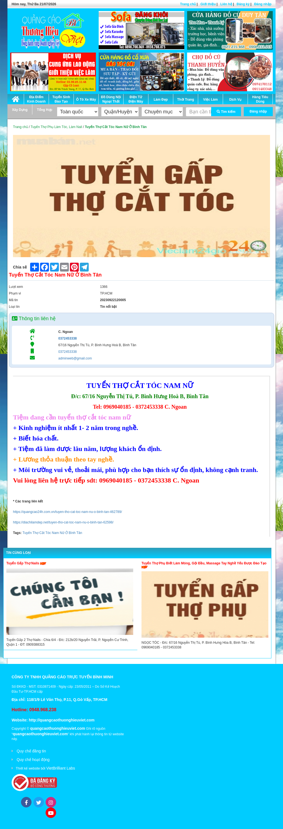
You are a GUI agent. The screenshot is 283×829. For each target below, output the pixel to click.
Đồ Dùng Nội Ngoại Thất (111, 99)
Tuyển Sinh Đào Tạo (61, 99)
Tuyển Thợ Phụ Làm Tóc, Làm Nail (56, 127)
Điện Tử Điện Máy (136, 99)
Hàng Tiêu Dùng (260, 99)
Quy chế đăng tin (31, 751)
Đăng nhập (262, 4)
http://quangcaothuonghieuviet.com (62, 720)
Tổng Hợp (44, 110)
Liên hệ (226, 4)
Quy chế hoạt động (33, 759)
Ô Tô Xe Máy (86, 99)
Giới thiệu (208, 4)
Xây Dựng (19, 110)
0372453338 (67, 338)
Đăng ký (243, 4)
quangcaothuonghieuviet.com (57, 728)
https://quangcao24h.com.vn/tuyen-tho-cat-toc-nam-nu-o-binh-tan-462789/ (67, 512)
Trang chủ (188, 4)
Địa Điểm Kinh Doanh (36, 99)
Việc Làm (210, 99)
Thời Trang (185, 99)
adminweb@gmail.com (75, 358)
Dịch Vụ (235, 99)
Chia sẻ (20, 267)
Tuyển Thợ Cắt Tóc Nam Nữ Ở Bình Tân (52, 533)
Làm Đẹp (161, 99)
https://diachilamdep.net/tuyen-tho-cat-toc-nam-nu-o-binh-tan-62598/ (63, 522)
